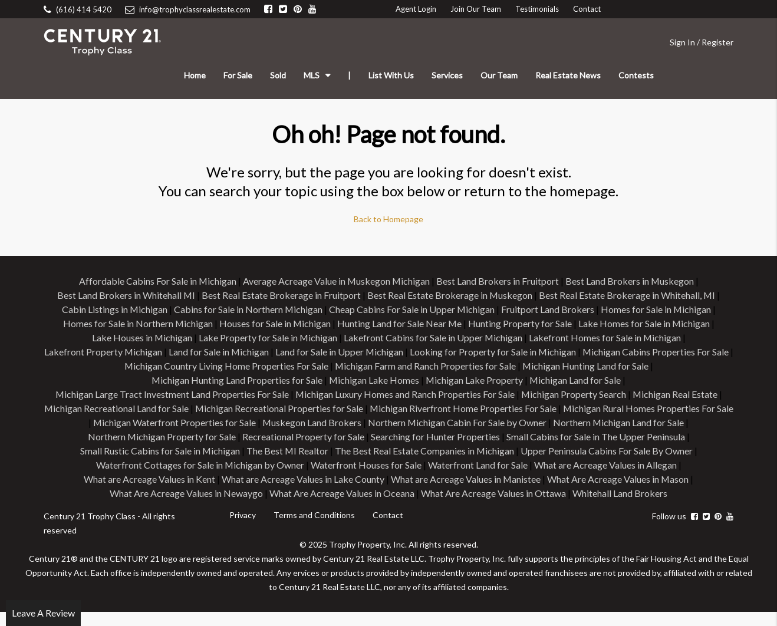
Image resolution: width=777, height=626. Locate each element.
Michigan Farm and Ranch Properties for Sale (427, 365)
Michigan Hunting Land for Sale (588, 365)
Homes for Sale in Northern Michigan (137, 323)
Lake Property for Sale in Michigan (267, 337)
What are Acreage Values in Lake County (451, 479)
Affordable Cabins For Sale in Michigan (157, 280)
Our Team (499, 75)
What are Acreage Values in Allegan (154, 479)
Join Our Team (475, 9)
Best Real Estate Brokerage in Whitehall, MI (627, 295)
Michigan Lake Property (475, 380)
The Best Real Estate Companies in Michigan (607, 450)
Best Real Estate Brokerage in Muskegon (450, 295)
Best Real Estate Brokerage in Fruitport (281, 295)
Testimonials (537, 9)
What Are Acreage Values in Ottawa (616, 493)
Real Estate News (568, 75)
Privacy (242, 529)
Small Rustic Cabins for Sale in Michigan (341, 450)
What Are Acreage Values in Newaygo (309, 493)
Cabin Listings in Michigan (114, 309)
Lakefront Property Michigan (104, 351)
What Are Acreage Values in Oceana (464, 493)
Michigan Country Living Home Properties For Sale (228, 365)
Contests (636, 75)
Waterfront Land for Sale (642, 464)
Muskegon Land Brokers (467, 422)
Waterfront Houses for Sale (530, 464)
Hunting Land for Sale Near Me (399, 323)
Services (447, 75)
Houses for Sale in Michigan (275, 323)
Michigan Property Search (574, 394)
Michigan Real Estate (676, 394)
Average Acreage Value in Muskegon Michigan (336, 280)
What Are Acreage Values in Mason (155, 493)
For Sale (237, 75)
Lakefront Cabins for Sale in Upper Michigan (433, 337)
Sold (278, 75)
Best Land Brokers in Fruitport (498, 280)
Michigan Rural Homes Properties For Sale (155, 422)
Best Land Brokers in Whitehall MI (126, 295)
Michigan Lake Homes (373, 380)
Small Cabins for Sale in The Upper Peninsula (165, 450)
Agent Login (416, 9)
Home (195, 75)
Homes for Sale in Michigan (656, 309)
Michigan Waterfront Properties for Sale (329, 422)
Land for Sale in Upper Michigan (341, 351)
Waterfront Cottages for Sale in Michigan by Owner (363, 464)
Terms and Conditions (314, 529)
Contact (587, 9)
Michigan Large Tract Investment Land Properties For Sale (171, 394)
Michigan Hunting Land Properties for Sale (236, 380)
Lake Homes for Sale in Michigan (645, 323)
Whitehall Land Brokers (388, 507)
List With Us (391, 75)
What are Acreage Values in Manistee (614, 479)
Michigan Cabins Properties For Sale (658, 351)
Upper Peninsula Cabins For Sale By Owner (167, 464)
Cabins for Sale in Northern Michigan (247, 309)
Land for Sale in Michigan (220, 351)
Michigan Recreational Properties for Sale (365, 408)
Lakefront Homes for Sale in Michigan (605, 337)
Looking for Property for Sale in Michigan (495, 351)
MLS (312, 75)
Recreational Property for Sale (465, 436)
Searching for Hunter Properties (596, 436)
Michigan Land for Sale (576, 380)
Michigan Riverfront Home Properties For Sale (549, 408)
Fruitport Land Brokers (548, 309)
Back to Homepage (388, 219)
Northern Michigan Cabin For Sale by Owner (613, 422)
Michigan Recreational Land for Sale (201, 408)
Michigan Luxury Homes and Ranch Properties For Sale (405, 394)
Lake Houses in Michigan (141, 337)
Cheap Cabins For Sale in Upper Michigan (412, 309)
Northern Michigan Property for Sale (323, 436)
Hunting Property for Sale (520, 323)
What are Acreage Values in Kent (298, 479)
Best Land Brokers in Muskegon (630, 280)
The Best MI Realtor (469, 450)
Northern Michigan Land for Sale (176, 436)
